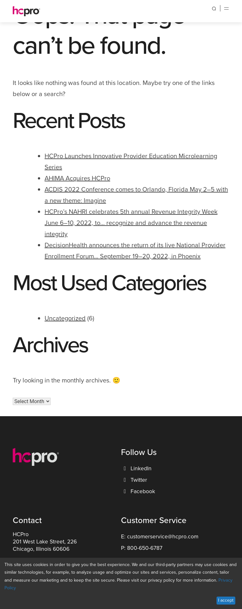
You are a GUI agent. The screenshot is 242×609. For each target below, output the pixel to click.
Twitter (134, 480)
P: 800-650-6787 (141, 548)
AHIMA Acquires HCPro (77, 178)
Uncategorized (65, 318)
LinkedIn (137, 468)
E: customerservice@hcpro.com (159, 536)
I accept (225, 600)
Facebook (138, 491)
